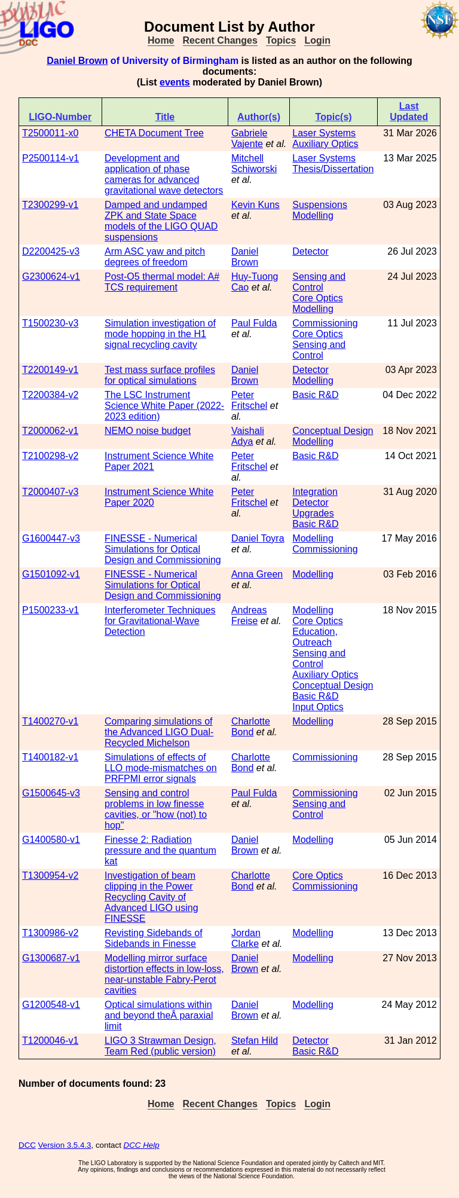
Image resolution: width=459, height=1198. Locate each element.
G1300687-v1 (51, 958)
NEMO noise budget (148, 431)
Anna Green (257, 574)
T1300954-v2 (50, 875)
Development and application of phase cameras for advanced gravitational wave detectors (164, 174)
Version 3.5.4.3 (64, 1145)
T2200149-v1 (50, 370)
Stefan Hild (254, 1040)
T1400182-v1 (50, 757)
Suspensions (319, 205)
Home (161, 40)
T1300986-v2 (50, 933)
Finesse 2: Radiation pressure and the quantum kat (160, 850)
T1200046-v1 (50, 1040)
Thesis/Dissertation (333, 169)
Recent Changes (220, 40)
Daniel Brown (77, 61)
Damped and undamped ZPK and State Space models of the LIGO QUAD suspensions (161, 221)
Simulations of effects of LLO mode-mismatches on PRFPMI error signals (161, 768)
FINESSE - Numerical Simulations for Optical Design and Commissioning (163, 549)
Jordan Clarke (246, 938)
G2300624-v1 (51, 276)
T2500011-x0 (50, 133)
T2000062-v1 (50, 431)
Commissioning (324, 323)
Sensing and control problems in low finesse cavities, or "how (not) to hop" (156, 809)
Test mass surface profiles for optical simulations (160, 375)
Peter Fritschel (249, 400)
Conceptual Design (332, 431)
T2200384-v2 (50, 395)
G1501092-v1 (51, 574)
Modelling (312, 215)
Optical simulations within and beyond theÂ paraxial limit (159, 1015)
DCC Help (142, 1145)
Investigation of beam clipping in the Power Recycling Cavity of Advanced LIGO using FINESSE (151, 897)
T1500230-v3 (50, 323)
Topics (281, 40)
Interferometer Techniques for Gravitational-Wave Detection (160, 621)
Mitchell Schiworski (254, 163)
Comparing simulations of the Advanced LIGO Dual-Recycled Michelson (159, 732)
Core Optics (317, 298)
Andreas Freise (249, 615)
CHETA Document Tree (154, 133)
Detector (310, 251)
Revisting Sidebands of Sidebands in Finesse (154, 938)
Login (317, 40)
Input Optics (317, 707)
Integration (315, 492)
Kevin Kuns (255, 205)
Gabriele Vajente (249, 138)
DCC (27, 1145)
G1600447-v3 (51, 538)
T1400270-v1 (50, 721)
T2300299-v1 (50, 205)
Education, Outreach (315, 636)
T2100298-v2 (50, 456)
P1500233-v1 (50, 610)
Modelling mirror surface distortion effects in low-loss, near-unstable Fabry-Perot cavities (164, 974)
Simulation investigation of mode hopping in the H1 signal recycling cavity (160, 334)
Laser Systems (324, 133)
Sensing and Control (318, 281)
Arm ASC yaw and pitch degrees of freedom (155, 256)
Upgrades (312, 513)
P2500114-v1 (50, 158)
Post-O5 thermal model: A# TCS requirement (162, 281)
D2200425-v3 (50, 251)
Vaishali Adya (247, 436)
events (175, 82)
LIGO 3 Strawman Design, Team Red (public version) (160, 1045)
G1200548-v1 (51, 1005)
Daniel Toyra (257, 538)
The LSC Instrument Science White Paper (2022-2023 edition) (164, 405)
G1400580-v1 (51, 840)
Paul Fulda (254, 323)
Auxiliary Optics (325, 144)
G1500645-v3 (51, 793)
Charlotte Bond (250, 726)
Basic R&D (315, 395)
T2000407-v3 (50, 492)
